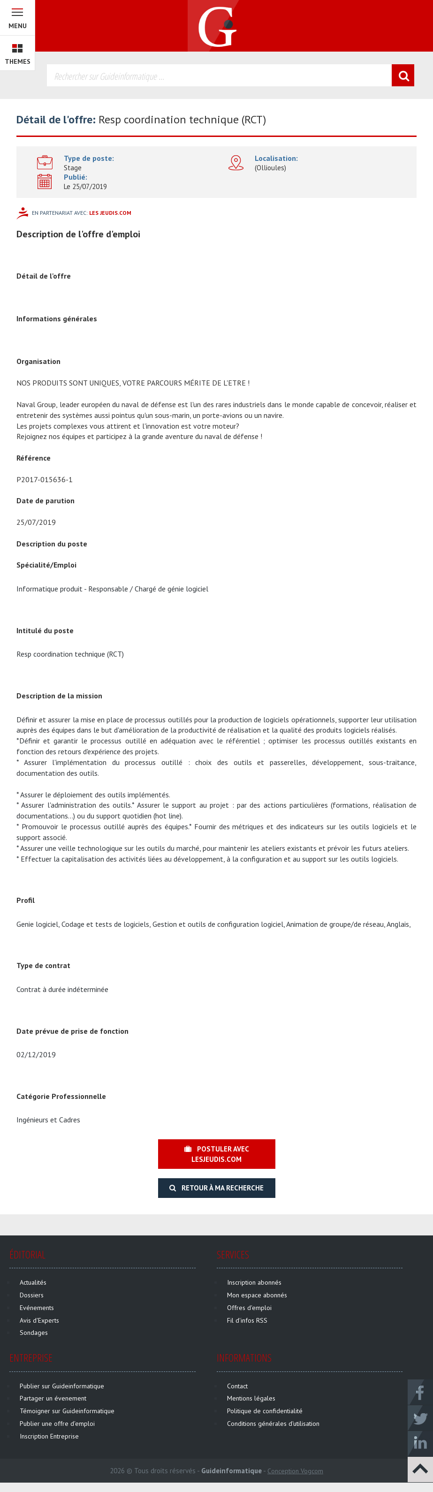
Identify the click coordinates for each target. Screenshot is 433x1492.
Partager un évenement (53, 1398)
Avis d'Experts (39, 1320)
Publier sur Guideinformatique (62, 1386)
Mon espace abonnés (257, 1295)
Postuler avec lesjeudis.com (216, 1153)
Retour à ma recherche (216, 1187)
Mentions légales (251, 1398)
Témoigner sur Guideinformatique (67, 1411)
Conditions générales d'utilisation (273, 1423)
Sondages (34, 1332)
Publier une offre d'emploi (57, 1423)
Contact (237, 1386)
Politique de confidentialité (265, 1411)
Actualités (33, 1282)
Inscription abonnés (254, 1282)
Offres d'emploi (249, 1307)
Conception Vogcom (295, 1471)
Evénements (37, 1307)
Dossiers (32, 1295)
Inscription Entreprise (49, 1436)
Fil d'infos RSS (247, 1320)
